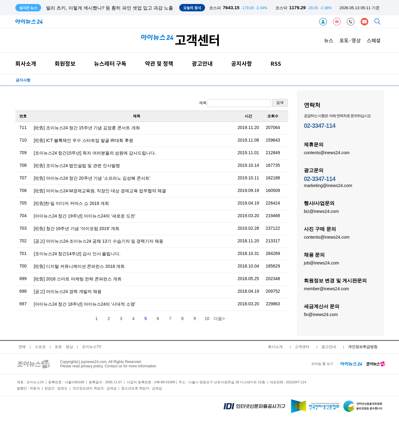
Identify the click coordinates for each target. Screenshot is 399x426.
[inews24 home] (351, 363)
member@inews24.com (326, 288)
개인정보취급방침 (363, 347)
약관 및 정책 (159, 63)
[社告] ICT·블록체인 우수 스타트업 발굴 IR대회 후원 (83, 140)
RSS (275, 63)
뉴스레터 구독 (110, 63)
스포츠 (40, 347)
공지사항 (241, 63)
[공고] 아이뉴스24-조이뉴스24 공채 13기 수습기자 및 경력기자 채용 (98, 241)
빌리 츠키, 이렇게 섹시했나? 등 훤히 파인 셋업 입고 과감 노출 (109, 7)
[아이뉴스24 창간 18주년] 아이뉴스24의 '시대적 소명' (84, 304)
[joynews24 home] (375, 363)
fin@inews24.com (321, 314)
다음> (219, 318)
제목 (235, 103)
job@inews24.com (321, 262)
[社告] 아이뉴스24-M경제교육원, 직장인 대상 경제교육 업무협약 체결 (100, 190)
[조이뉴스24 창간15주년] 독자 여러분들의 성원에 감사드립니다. (95, 152)
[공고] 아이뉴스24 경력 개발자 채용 (68, 291)
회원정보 (65, 63)
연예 (22, 347)
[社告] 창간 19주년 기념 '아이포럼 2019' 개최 (76, 228)
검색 (280, 102)
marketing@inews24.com (328, 185)
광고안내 (202, 63)
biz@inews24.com (321, 211)
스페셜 (374, 40)
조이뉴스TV (91, 347)
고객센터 (302, 347)
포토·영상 (350, 40)
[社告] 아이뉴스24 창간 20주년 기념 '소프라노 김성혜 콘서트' (92, 178)
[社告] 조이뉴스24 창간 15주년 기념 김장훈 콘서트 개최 (87, 127)
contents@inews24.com (327, 152)
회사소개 (25, 63)
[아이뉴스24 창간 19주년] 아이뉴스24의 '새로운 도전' (84, 215)
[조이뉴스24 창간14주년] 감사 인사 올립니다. (77, 253)
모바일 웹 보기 (322, 363)
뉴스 (328, 40)
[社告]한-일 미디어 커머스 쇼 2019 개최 (71, 203)
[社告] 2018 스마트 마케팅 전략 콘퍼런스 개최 (78, 278)
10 (207, 318)
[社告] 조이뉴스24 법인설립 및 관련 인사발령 (77, 165)
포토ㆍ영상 (64, 347)
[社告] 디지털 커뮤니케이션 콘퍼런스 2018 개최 (79, 266)
